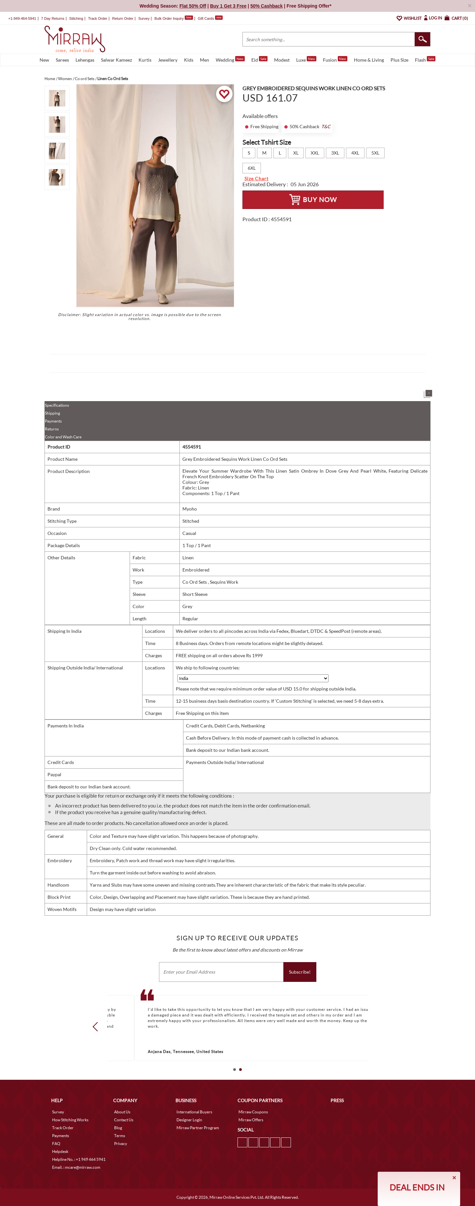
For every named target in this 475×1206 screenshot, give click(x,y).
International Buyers (194, 1111)
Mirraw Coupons (253, 1111)
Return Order (122, 18)
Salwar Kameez (116, 60)
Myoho (189, 509)
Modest (282, 60)
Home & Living (369, 60)
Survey (143, 18)
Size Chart (256, 178)
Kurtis (145, 60)
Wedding (230, 59)
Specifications (57, 405)
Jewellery (167, 60)
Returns (52, 429)
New (44, 60)
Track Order (97, 18)
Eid (259, 59)
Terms (119, 1135)
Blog (118, 1127)
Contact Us (123, 1119)
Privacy (120, 1143)
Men (204, 60)
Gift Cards (210, 18)
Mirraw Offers (250, 1119)
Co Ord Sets (195, 582)
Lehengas (85, 60)
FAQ (56, 1143)
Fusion (335, 59)
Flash (425, 59)
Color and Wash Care (63, 436)
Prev (97, 1026)
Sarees (62, 60)
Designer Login (189, 1119)
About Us (122, 1111)
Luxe (306, 59)
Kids (188, 60)
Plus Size (399, 60)
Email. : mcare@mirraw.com (76, 1167)
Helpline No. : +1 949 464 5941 (79, 1159)
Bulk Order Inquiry (169, 18)
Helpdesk (60, 1151)
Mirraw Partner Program (197, 1127)
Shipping (52, 413)
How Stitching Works (70, 1119)
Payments (53, 421)
